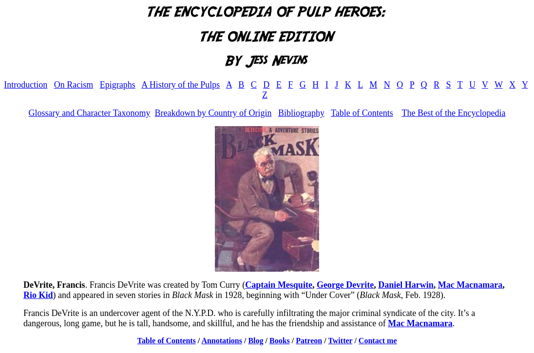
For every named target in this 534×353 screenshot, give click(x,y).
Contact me (378, 340)
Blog (255, 340)
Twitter (340, 340)
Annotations (221, 340)
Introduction (25, 85)
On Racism (74, 85)
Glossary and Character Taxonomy (90, 113)
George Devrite (345, 285)
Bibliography (301, 113)
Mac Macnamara (470, 285)
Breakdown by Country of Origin (212, 113)
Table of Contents (362, 113)
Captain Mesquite (278, 285)
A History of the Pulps (180, 85)
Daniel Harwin (406, 285)
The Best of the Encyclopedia (453, 113)
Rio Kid (38, 295)
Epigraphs (117, 85)
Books (279, 340)
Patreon (309, 340)
